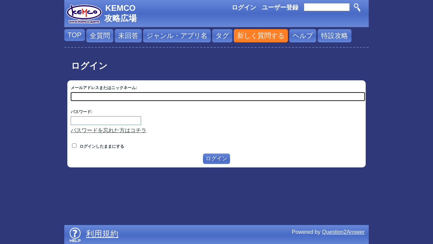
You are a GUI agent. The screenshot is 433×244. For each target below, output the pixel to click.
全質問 (100, 35)
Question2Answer (343, 232)
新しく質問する (260, 35)
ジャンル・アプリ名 (176, 35)
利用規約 (102, 233)
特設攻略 (334, 35)
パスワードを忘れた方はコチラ (108, 130)
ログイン (244, 7)
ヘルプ (303, 35)
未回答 (128, 35)
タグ (222, 35)
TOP (75, 35)
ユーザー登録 (280, 7)
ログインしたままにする (98, 146)
